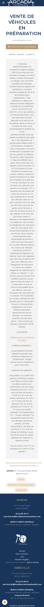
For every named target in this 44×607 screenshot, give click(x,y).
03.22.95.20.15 (22, 513)
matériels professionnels (21, 485)
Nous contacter (22, 554)
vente (21, 479)
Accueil (22, 551)
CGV (22, 556)
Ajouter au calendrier (22, 47)
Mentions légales (22, 559)
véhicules (21, 490)
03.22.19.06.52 (22, 581)
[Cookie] (4, 602)
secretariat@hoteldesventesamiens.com (22, 516)
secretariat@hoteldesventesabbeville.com (22, 584)
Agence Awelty (33, 562)
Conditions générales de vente (22, 605)
